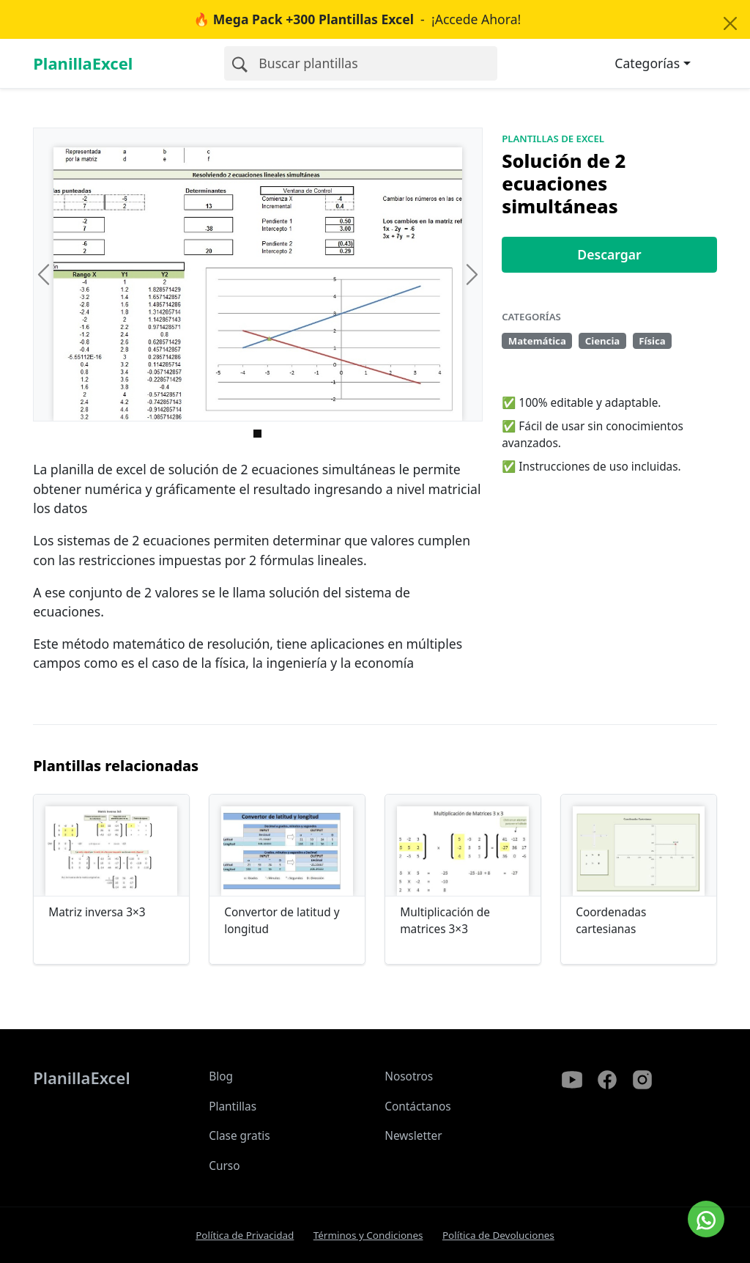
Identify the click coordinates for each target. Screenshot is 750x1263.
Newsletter (413, 1136)
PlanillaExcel (83, 63)
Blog (221, 1076)
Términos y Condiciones (368, 1235)
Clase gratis (239, 1136)
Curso (224, 1166)
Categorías (647, 63)
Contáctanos (418, 1106)
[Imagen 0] (257, 433)
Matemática (537, 340)
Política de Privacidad (245, 1235)
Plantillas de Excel (553, 138)
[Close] (729, 23)
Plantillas (232, 1106)
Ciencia (602, 340)
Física (652, 340)
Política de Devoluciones (498, 1235)
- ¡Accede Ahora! (357, 19)
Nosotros (409, 1076)
